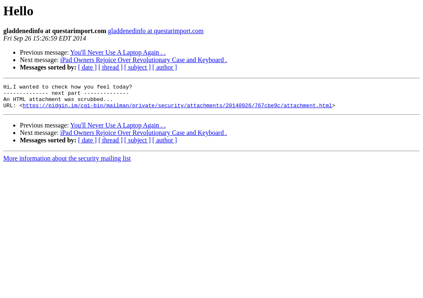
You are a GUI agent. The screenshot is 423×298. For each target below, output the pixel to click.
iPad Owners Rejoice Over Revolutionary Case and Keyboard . (143, 59)
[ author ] (164, 67)
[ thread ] (110, 67)
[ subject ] (137, 67)
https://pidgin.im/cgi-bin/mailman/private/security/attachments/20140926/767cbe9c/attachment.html (177, 110)
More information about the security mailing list (67, 163)
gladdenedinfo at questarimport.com (155, 30)
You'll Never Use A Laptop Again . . (118, 52)
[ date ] (87, 67)
